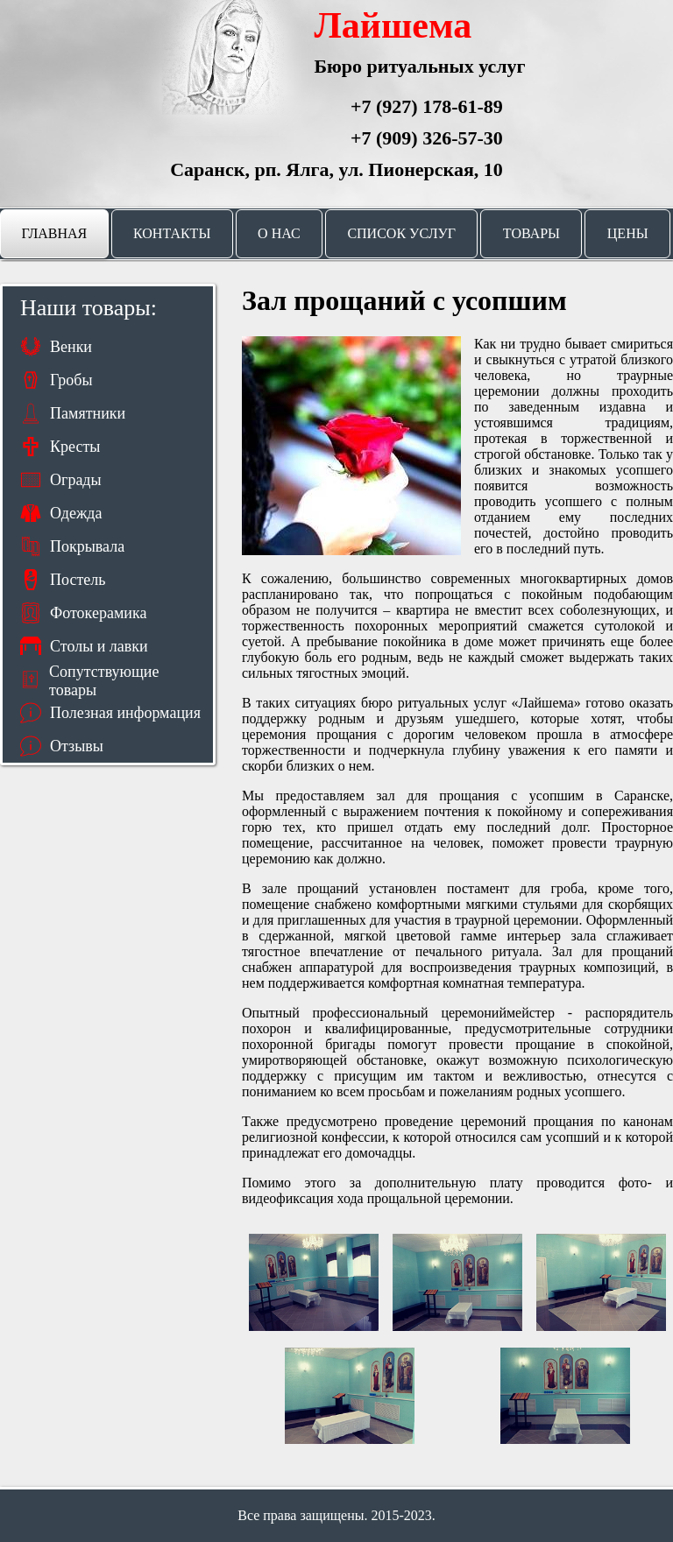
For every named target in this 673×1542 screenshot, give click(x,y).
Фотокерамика (98, 613)
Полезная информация (125, 713)
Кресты (75, 446)
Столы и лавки (99, 646)
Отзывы (76, 746)
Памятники (87, 413)
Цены (627, 233)
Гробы (71, 380)
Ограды (76, 480)
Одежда (76, 513)
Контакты (171, 233)
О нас (279, 233)
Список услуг (401, 233)
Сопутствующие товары (104, 679)
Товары (531, 233)
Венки (71, 347)
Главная (54, 233)
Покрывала (87, 546)
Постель (77, 579)
